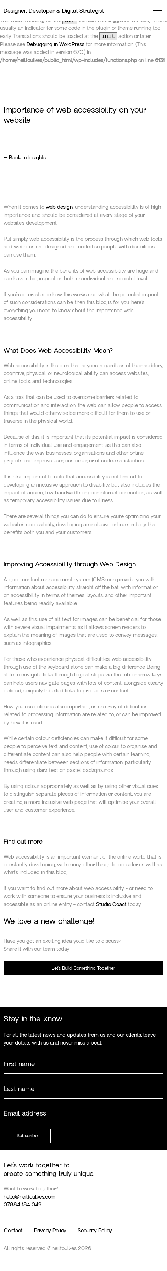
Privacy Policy (50, 1230)
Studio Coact (111, 904)
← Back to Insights (25, 157)
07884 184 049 (22, 1204)
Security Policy (95, 1230)
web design (59, 207)
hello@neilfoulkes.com (29, 1197)
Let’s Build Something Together (83, 968)
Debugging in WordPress (55, 44)
